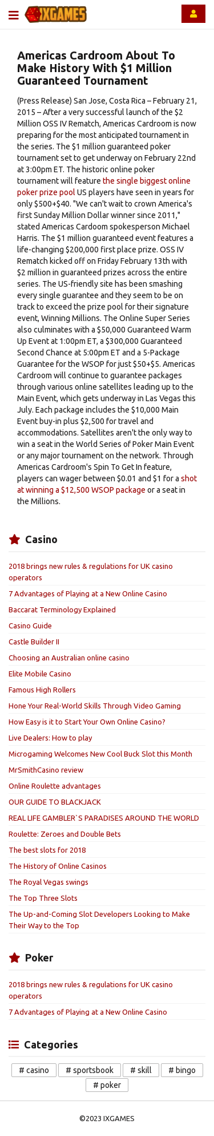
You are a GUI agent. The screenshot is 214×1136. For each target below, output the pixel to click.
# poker (107, 1085)
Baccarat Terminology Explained (62, 609)
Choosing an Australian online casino (69, 658)
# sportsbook (90, 1070)
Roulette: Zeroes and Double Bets (65, 834)
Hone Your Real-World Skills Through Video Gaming (95, 706)
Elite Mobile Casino (40, 674)
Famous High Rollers (42, 690)
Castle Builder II (34, 642)
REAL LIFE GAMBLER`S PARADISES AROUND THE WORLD (104, 818)
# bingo (182, 1070)
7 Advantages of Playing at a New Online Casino (88, 593)
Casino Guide (30, 626)
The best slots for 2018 (47, 850)
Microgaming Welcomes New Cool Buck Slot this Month (100, 754)
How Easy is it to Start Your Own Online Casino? (87, 722)
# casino (34, 1070)
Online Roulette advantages (55, 786)
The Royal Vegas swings (48, 882)
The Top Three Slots (43, 898)
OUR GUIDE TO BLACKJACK (55, 802)
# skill (141, 1070)
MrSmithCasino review (46, 770)
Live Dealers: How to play (50, 738)
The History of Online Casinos (58, 866)
